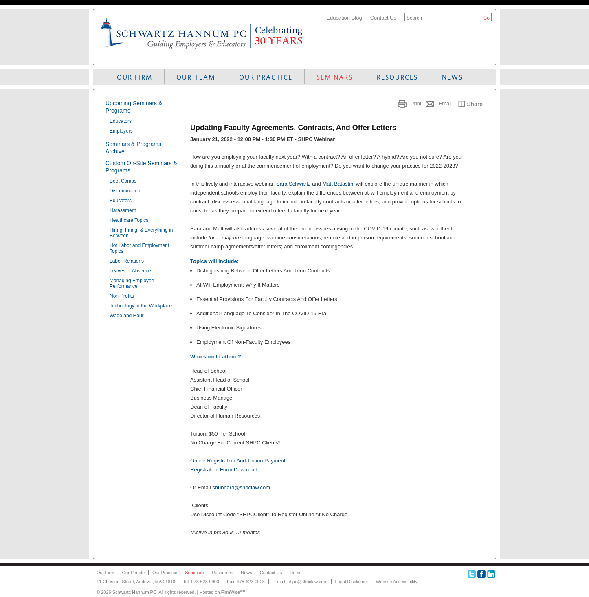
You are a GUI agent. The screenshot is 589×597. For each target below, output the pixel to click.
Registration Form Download (223, 470)
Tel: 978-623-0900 (201, 581)
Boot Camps (123, 181)
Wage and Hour (127, 315)
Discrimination (125, 191)
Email (445, 103)
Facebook (481, 574)
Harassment (123, 210)
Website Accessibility (397, 581)
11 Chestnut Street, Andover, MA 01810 (136, 581)
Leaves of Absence (130, 271)
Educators (121, 121)
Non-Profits (122, 296)
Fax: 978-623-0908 (246, 581)
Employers (121, 131)
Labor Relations (127, 261)
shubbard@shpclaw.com (241, 487)
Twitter (472, 574)
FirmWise (233, 592)
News (452, 77)
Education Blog (344, 18)
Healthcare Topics (129, 220)
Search (414, 18)
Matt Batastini (338, 184)
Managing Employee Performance (132, 283)
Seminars (334, 77)
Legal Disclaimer (351, 581)
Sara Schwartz (293, 184)
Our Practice (265, 77)
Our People (133, 572)
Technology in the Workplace (141, 306)
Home (295, 572)
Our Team (195, 77)
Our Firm (134, 77)
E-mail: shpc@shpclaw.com (300, 581)
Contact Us (383, 18)
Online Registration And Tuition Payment (237, 461)
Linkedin (491, 574)
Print (416, 103)
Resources (397, 77)
